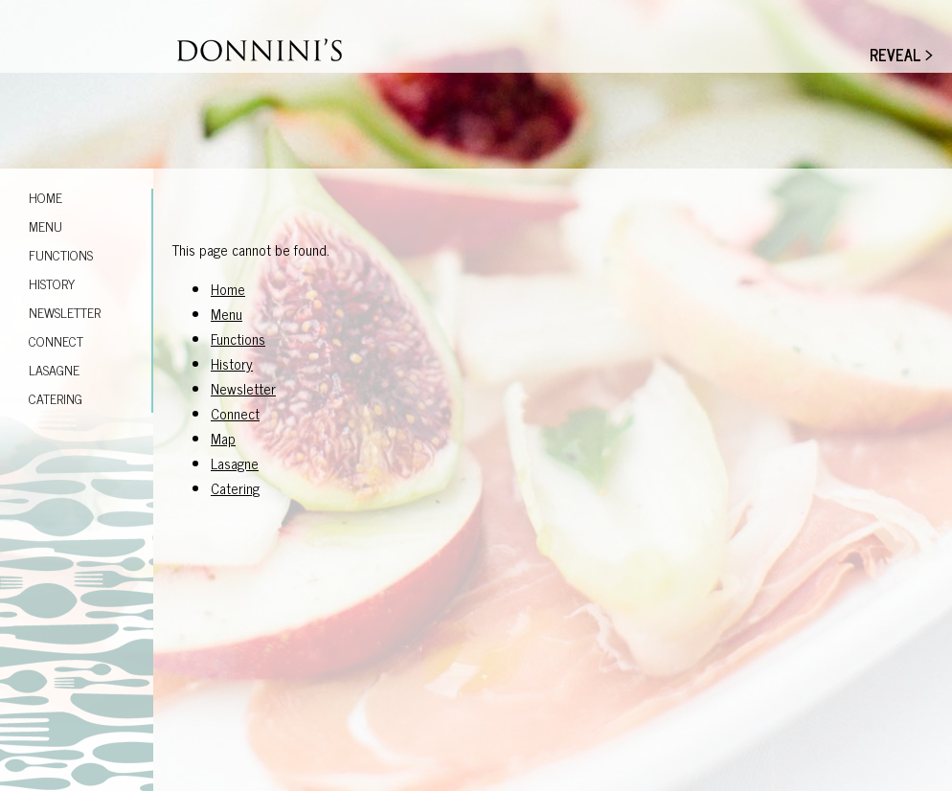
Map (223, 438)
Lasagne (54, 369)
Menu (45, 226)
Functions (61, 254)
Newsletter (65, 312)
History (52, 283)
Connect (56, 340)
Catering (55, 398)
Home (45, 197)
